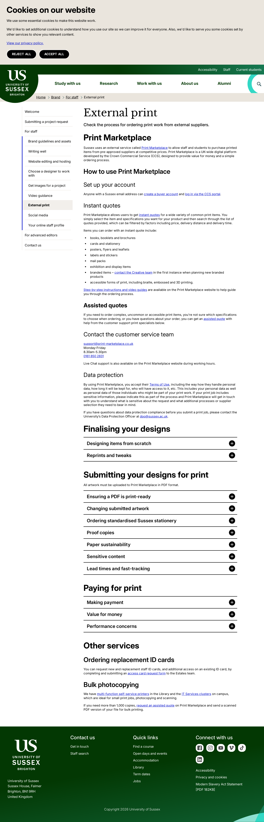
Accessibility (207, 70)
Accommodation (146, 760)
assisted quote (214, 319)
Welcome (32, 112)
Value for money (104, 614)
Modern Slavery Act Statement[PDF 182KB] (219, 787)
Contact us (33, 245)
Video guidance (40, 196)
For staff (31, 131)
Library (138, 767)
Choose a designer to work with (49, 173)
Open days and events (150, 753)
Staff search (79, 753)
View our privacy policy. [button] (25, 43)
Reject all (21, 54)
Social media (38, 215)
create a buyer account (161, 194)
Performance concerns (112, 626)
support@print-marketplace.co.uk (108, 344)
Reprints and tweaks (109, 455)
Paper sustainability (109, 544)
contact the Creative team (133, 272)
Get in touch (79, 746)
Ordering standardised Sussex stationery (132, 520)
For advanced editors (41, 235)
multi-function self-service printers (123, 694)
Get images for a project (46, 185)
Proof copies (100, 532)
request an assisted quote (155, 705)
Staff (226, 70)
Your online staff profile (46, 225)
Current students (249, 70)
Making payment (105, 602)
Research (109, 83)
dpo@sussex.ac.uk (153, 416)
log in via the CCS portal (202, 194)
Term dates (141, 774)
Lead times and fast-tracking (118, 568)
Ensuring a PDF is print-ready (119, 496)
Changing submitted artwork (118, 508)
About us (189, 83)
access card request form (147, 673)
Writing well (37, 151)
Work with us (149, 83)
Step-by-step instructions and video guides (115, 290)
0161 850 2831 (94, 356)
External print (39, 205)
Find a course (143, 746)
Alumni (224, 83)
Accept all (54, 54)
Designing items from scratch (119, 443)
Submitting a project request (46, 122)
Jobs (137, 781)
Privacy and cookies (211, 777)
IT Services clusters (196, 694)
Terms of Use (159, 384)
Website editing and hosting (49, 161)
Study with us (68, 83)
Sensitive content (106, 556)
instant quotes (149, 215)
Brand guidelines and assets (49, 141)
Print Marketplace (154, 148)
